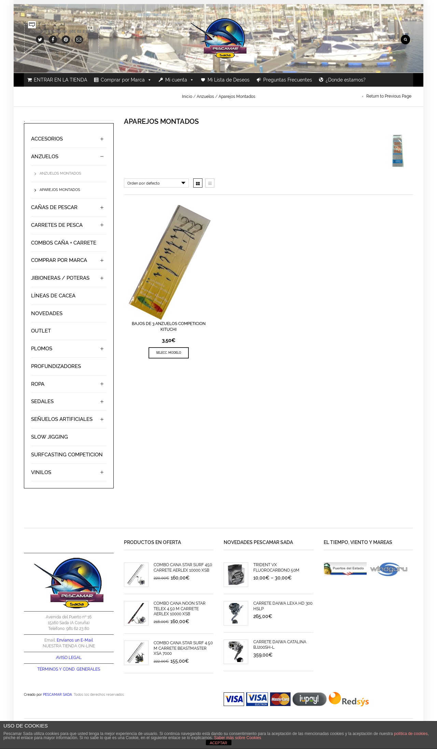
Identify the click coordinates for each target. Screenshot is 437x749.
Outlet (41, 331)
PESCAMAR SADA (57, 694)
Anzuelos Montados (60, 173)
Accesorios (47, 139)
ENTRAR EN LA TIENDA (60, 80)
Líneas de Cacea (53, 296)
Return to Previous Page (388, 96)
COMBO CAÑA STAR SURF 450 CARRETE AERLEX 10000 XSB (183, 567)
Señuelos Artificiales (62, 419)
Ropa (37, 384)
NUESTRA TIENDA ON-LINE (69, 646)
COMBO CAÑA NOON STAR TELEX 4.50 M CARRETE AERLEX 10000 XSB (180, 608)
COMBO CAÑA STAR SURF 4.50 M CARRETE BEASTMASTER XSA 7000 (183, 648)
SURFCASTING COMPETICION (67, 455)
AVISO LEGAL (69, 657)
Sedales (42, 401)
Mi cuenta (179, 80)
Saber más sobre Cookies (237, 737)
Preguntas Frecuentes (287, 80)
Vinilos (41, 472)
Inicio (187, 96)
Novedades (46, 313)
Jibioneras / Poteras (60, 278)
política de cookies (411, 733)
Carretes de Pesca (57, 225)
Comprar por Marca (126, 80)
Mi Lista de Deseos (229, 80)
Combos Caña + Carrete (63, 243)
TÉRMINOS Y (49, 669)
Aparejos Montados (60, 190)
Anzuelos (205, 96)
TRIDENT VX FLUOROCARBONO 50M (276, 567)
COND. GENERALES (81, 669)
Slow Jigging (49, 437)
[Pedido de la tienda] (156, 183)
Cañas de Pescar (54, 207)
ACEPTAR (218, 743)
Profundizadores (56, 366)
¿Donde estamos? (346, 80)
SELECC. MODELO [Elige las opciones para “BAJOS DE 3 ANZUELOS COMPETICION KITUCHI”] (168, 352)
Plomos (41, 349)
